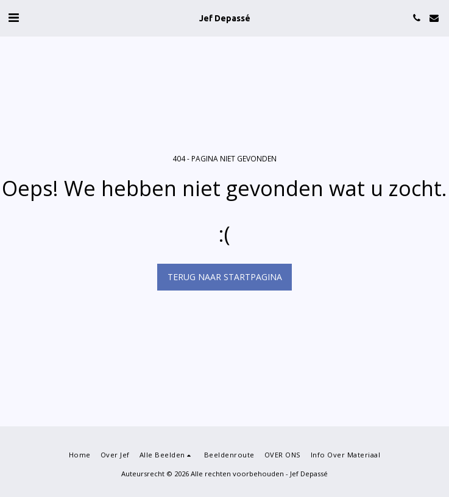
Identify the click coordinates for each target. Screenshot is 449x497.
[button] (13, 17)
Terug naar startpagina (225, 277)
